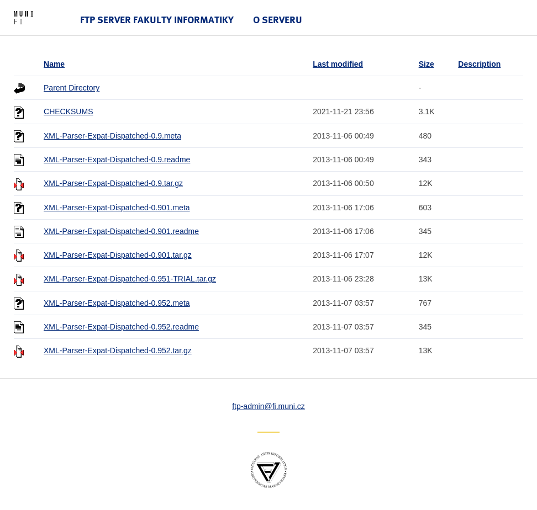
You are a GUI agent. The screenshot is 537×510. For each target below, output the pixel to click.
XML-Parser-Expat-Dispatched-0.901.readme (121, 231)
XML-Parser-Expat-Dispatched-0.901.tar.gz (118, 255)
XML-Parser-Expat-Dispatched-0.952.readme (121, 326)
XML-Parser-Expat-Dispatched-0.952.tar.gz (118, 350)
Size (426, 64)
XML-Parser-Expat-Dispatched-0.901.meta (117, 207)
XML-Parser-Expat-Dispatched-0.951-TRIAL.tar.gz (130, 278)
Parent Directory (71, 87)
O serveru (277, 19)
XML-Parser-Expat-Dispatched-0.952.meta (117, 303)
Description (479, 64)
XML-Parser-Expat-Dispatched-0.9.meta (112, 135)
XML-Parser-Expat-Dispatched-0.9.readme (117, 159)
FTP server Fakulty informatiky (157, 19)
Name (54, 64)
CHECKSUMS (68, 111)
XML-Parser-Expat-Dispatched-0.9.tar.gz (113, 183)
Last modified (338, 64)
